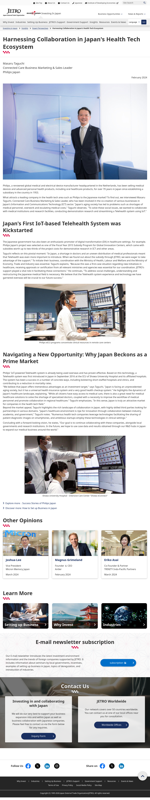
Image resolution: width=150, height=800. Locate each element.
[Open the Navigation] (8, 22)
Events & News (127, 781)
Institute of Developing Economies (103, 3)
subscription (118, 662)
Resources (111, 781)
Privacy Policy (67, 785)
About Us (51, 3)
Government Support (93, 781)
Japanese (78, 3)
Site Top (39, 3)
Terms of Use (53, 785)
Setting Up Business (53, 781)
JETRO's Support (72, 781)
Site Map (98, 785)
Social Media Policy (83, 785)
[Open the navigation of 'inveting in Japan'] (136, 13)
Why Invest (21, 781)
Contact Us (65, 3)
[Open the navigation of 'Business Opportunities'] (110, 13)
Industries (35, 781)
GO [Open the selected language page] (143, 22)
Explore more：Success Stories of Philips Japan (30, 503)
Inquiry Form (38, 736)
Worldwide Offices (111, 724)
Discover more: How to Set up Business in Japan (31, 508)
